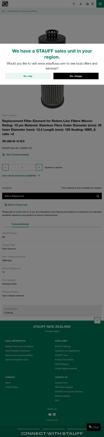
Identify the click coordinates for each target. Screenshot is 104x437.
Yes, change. (76, 76)
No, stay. (28, 76)
